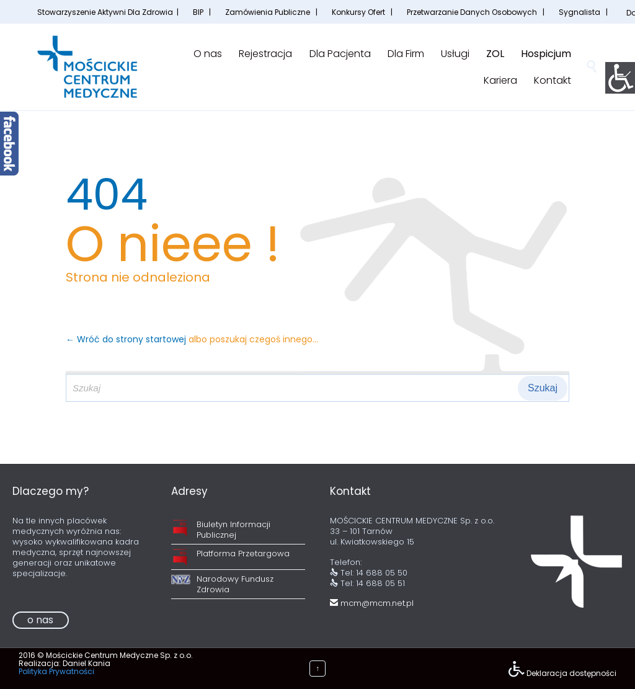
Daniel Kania (86, 663)
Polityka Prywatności (56, 671)
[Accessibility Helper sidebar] (620, 77)
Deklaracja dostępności (571, 673)
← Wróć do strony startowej (127, 339)
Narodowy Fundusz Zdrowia (235, 584)
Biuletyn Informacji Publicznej (233, 529)
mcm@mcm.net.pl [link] (372, 603)
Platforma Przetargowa (243, 553)
